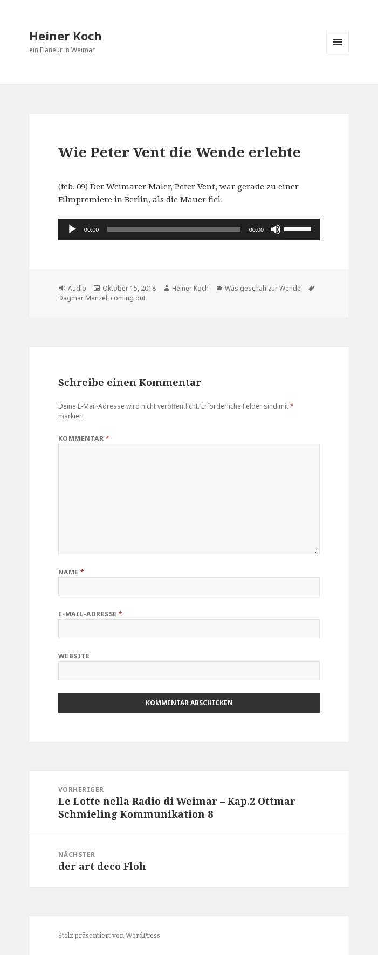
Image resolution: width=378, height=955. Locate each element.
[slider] (173, 229)
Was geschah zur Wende (263, 288)
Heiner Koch (65, 35)
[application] (189, 229)
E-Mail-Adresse (90, 614)
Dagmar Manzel (82, 298)
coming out (128, 298)
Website (74, 656)
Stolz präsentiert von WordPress (109, 935)
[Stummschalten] (275, 229)
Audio (77, 288)
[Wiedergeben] (72, 229)
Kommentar (83, 438)
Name (71, 572)
